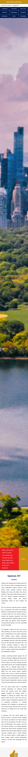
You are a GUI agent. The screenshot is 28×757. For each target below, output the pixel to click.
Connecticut (4, 8)
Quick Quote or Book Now (14, 2)
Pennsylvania (14, 12)
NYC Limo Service (7, 5)
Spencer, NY (16, 5)
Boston (14, 16)
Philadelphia (23, 16)
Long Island (14, 8)
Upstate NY (23, 12)
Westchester (4, 16)
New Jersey (23, 8)
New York (4, 12)
